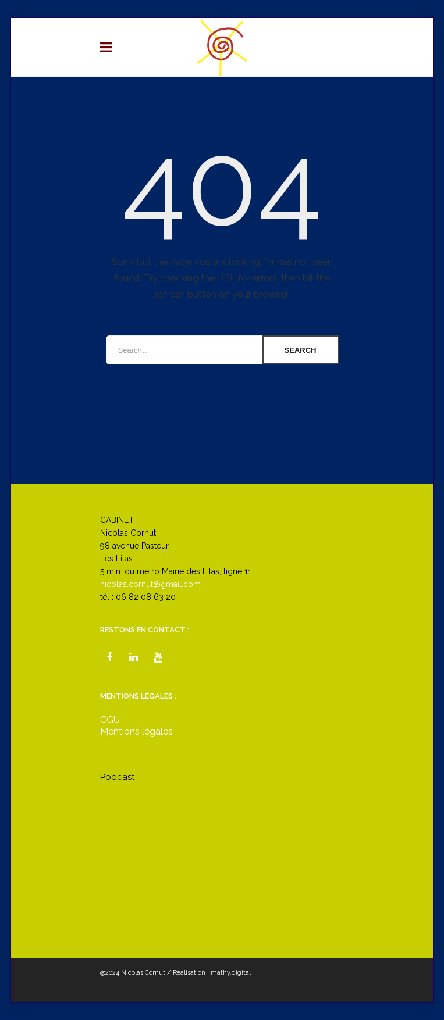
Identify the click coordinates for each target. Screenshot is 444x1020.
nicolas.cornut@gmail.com (150, 584)
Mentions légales (136, 731)
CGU (110, 719)
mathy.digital (231, 972)
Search (301, 350)
